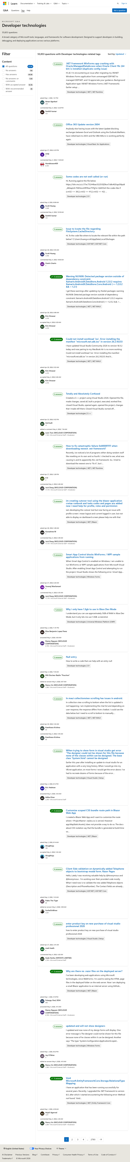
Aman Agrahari (51, 101)
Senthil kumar (51, 111)
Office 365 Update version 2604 (83, 124)
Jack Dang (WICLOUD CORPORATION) (61, 487)
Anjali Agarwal (51, 1112)
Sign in (124, 3)
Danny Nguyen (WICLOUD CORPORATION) (56, 642)
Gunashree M (50, 531)
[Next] (100, 1139)
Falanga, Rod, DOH (53, 1000)
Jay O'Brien (49, 1055)
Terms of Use (93, 1154)
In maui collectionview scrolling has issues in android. (94, 698)
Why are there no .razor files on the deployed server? (94, 971)
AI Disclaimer (7, 1154)
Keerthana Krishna (52, 727)
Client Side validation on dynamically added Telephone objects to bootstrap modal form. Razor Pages (95, 870)
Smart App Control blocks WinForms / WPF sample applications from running (93, 556)
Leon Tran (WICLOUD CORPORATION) (61, 432)
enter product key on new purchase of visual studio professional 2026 (93, 925)
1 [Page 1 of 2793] (66, 1139)
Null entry (71, 656)
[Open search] (117, 3)
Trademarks (6, 1158)
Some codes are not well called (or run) (87, 176)
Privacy (55, 1154)
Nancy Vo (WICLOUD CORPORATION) (61, 685)
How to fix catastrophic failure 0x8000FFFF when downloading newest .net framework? (91, 447)
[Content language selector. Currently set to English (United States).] (14, 1149)
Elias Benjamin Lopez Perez (56, 631)
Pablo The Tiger (51, 900)
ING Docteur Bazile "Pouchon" (57, 675)
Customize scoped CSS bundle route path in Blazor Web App (93, 811)
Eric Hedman (50, 787)
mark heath (49, 948)
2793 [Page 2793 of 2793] (93, 1139)
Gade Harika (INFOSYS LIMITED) (58, 958)
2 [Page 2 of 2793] (72, 1139)
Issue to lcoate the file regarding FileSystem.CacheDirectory (83, 230)
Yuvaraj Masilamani (53, 586)
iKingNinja (49, 846)
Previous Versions (22, 1154)
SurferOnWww (51, 910)
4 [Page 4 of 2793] (83, 1139)
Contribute (45, 1154)
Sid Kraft (48, 423)
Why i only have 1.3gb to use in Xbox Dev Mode (91, 609)
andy (47, 153)
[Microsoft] (4, 3)
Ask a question (119, 10)
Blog (34, 1154)
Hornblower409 (51, 163)
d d (46, 477)
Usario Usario (50, 263)
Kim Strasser (50, 316)
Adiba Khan (50, 797)
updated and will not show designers (85, 1025)
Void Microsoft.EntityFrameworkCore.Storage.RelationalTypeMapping (95, 1080)
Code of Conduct (108, 1154)
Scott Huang (50, 206)
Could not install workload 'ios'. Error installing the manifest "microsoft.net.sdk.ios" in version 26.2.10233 (94, 340)
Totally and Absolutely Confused (83, 393)
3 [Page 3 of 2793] (77, 1139)
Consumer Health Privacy (73, 1154)
